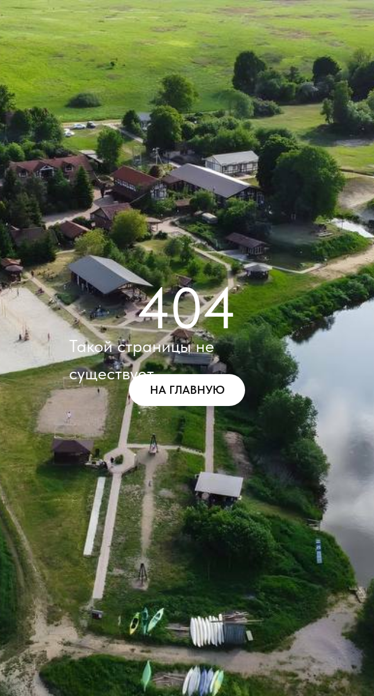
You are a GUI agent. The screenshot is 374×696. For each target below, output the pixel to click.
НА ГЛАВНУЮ (187, 390)
